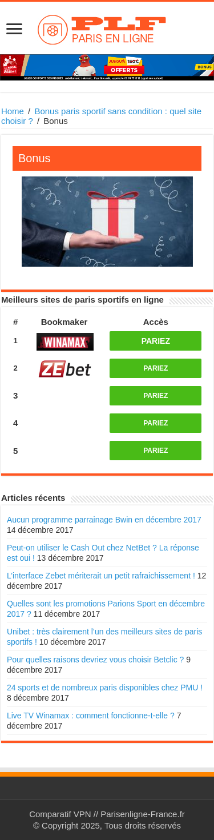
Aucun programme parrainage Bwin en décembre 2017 (104, 519)
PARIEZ (156, 340)
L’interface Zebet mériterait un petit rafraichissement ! (101, 575)
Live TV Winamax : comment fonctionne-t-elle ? (91, 715)
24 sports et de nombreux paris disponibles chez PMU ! (105, 687)
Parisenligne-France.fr (142, 814)
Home (12, 111)
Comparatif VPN (60, 814)
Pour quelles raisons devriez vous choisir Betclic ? (95, 659)
